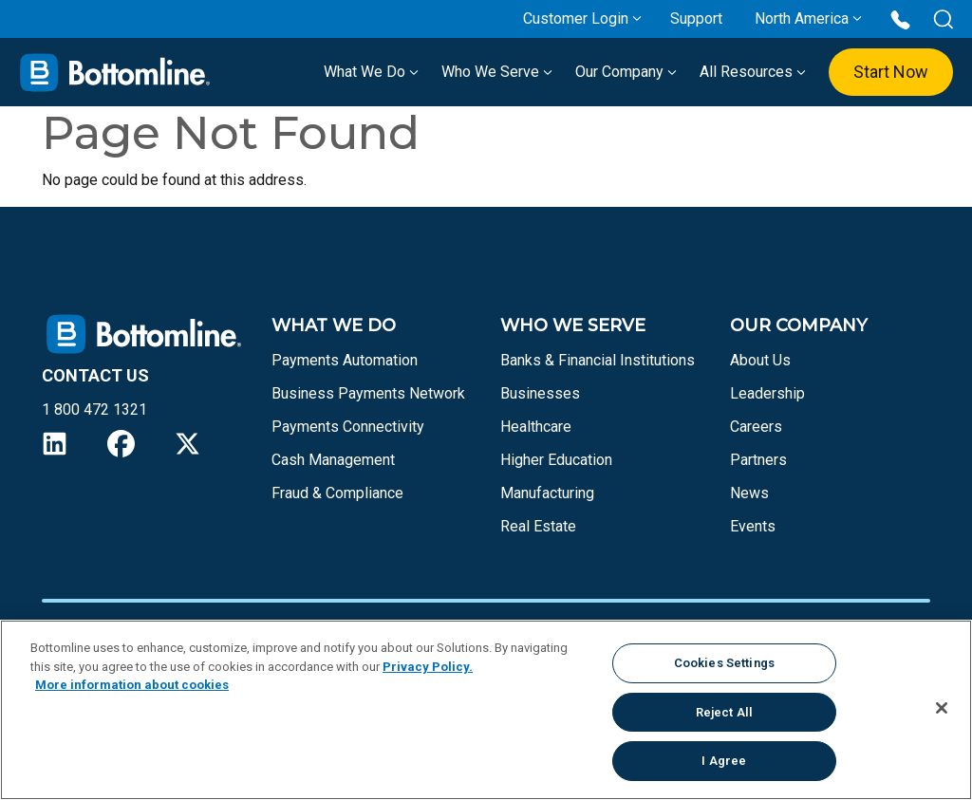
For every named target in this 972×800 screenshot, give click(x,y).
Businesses (540, 393)
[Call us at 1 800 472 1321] (900, 18)
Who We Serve (496, 72)
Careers (756, 427)
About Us (760, 360)
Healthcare (535, 427)
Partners (758, 460)
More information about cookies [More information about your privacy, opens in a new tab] (132, 685)
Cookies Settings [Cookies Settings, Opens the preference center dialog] (724, 663)
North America (802, 18)
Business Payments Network (368, 393)
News (749, 493)
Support (696, 18)
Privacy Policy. (428, 667)
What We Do (371, 72)
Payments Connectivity (347, 427)
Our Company (626, 72)
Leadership (767, 393)
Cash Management (333, 460)
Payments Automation (344, 360)
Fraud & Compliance (337, 493)
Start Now (890, 72)
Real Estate (538, 526)
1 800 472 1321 (94, 409)
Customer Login (575, 18)
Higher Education (556, 460)
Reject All (724, 712)
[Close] (942, 708)
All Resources (753, 72)
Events (753, 526)
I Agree (723, 760)
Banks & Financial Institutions (597, 360)
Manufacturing (547, 493)
